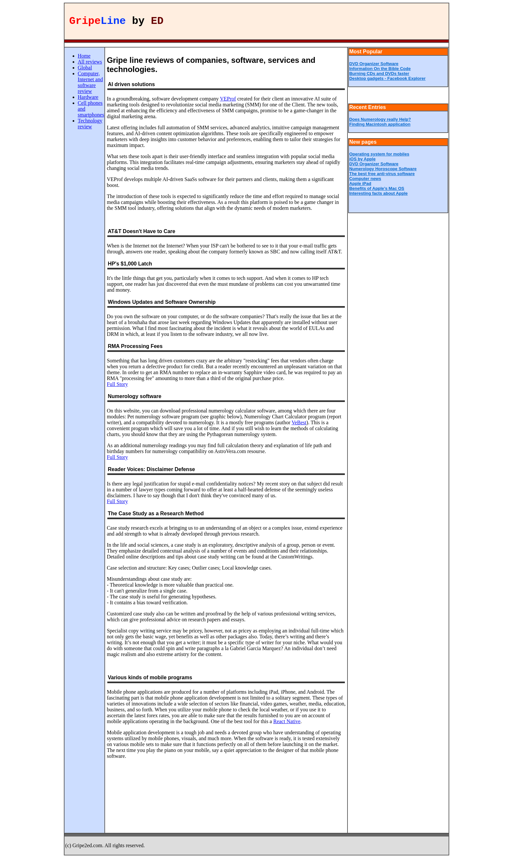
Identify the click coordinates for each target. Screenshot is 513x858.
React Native (286, 721)
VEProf (228, 98)
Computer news (365, 178)
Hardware (88, 97)
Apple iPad (360, 183)
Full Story (117, 384)
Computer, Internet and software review (90, 82)
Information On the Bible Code (380, 68)
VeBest (299, 422)
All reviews (90, 61)
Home (84, 56)
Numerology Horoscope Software (382, 168)
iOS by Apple (362, 158)
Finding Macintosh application (379, 124)
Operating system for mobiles (379, 154)
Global (85, 67)
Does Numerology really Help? (380, 119)
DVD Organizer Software (373, 63)
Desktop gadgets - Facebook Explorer (387, 78)
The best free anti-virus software (382, 173)
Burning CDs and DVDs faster (379, 73)
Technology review (90, 123)
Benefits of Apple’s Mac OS (376, 188)
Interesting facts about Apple (378, 193)
